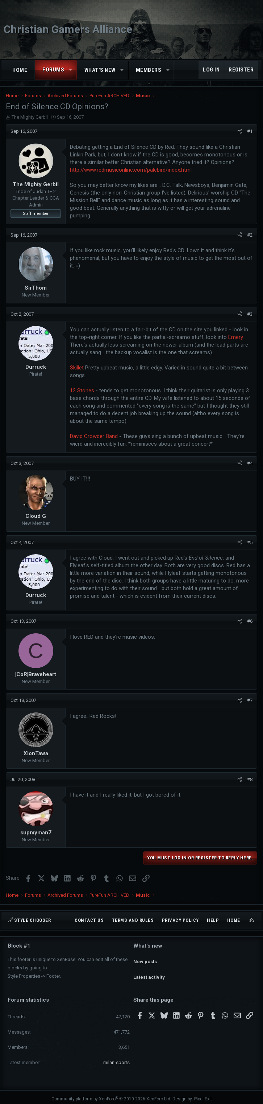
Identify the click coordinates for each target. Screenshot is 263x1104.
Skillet (77, 367)
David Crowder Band (94, 436)
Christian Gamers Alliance (68, 29)
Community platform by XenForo (111, 1095)
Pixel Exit (203, 1095)
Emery (235, 337)
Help (213, 920)
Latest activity (149, 971)
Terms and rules (133, 920)
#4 (249, 463)
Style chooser (29, 920)
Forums (53, 69)
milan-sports (116, 1059)
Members (149, 70)
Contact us (89, 920)
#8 (249, 779)
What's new (100, 70)
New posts (145, 958)
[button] (70, 70)
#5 (249, 542)
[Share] (240, 131)
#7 (249, 700)
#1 (249, 131)
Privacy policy (180, 920)
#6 (249, 621)
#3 (249, 314)
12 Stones (82, 390)
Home (19, 70)
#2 (249, 235)
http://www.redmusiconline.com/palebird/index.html (131, 170)
